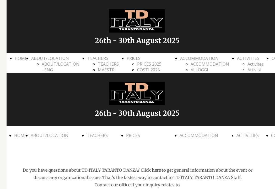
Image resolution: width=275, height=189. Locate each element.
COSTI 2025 (148, 70)
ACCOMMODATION (199, 58)
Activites (255, 64)
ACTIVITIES (248, 58)
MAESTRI (107, 70)
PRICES (134, 58)
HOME (21, 58)
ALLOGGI (199, 70)
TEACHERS (97, 58)
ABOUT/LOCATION (50, 58)
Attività (254, 70)
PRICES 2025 (149, 64)
